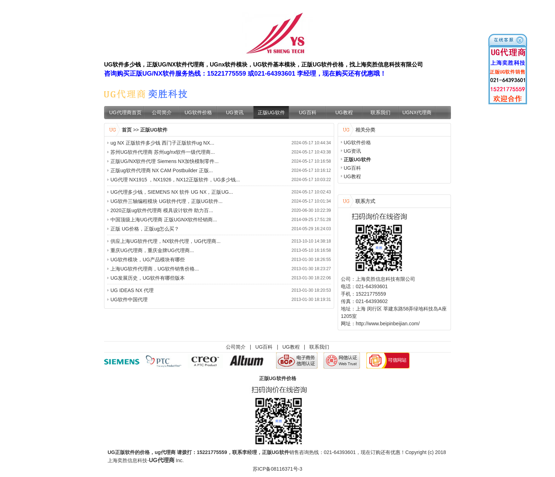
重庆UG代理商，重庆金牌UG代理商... (152, 250)
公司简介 (162, 112)
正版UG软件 (271, 112)
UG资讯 (235, 112)
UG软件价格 (198, 112)
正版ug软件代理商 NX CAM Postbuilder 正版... (161, 170)
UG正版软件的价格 (129, 452)
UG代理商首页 (125, 112)
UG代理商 (161, 460)
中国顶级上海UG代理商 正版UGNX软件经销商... (163, 219)
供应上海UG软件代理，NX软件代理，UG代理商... (165, 241)
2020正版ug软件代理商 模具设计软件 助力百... (161, 210)
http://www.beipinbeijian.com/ (388, 323)
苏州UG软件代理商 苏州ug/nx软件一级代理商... (162, 152)
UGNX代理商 (416, 112)
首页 (127, 130)
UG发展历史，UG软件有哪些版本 (147, 278)
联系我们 (380, 112)
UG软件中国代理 (129, 299)
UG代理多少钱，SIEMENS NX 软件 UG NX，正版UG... (171, 192)
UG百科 (307, 112)
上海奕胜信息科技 (127, 460)
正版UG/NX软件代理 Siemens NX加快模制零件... (164, 161)
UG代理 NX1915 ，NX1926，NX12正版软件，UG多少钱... (175, 179)
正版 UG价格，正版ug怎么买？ (144, 229)
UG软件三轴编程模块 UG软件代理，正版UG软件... (166, 201)
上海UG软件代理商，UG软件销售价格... (154, 269)
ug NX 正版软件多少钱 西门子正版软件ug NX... (162, 143)
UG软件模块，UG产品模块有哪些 (147, 259)
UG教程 (344, 112)
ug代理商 (165, 452)
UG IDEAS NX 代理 (132, 290)
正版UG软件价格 (277, 378)
